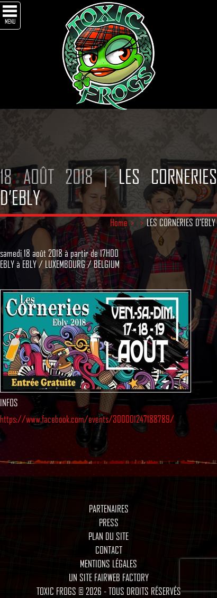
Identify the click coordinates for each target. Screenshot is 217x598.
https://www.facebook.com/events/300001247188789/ (87, 419)
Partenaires (109, 509)
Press (109, 522)
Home (119, 222)
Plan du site (108, 536)
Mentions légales (108, 563)
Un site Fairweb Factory (109, 577)
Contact (108, 550)
